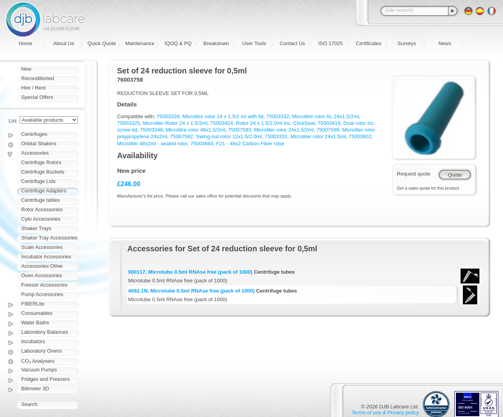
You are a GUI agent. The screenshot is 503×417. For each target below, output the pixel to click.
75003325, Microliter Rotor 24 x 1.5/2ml (162, 123)
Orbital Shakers (39, 143)
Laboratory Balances (44, 332)
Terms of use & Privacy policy (385, 412)
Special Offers (37, 97)
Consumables (37, 313)
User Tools (254, 43)
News (445, 43)
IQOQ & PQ (178, 43)
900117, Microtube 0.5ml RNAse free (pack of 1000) (190, 272)
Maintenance (139, 43)
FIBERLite (32, 304)
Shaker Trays (36, 228)
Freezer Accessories (44, 285)
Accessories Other (42, 266)
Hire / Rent (33, 88)
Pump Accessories (42, 294)
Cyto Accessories (41, 219)
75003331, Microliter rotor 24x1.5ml (304, 136)
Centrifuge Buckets (42, 172)
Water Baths (35, 323)
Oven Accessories (41, 275)
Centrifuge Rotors (41, 162)
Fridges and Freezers (45, 379)
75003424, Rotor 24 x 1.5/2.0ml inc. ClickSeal (262, 123)
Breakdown (216, 43)
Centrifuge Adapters (43, 191)
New (26, 69)
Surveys (407, 43)
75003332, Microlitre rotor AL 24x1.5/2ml (312, 116)
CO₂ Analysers (37, 361)
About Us (63, 43)
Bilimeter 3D (35, 388)
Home (26, 43)
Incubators (33, 341)
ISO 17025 (330, 43)
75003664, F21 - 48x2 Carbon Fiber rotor (238, 143)
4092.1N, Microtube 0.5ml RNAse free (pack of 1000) (191, 291)
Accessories (35, 153)
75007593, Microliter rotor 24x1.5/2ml (271, 130)
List (13, 121)
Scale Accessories (42, 247)
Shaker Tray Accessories (49, 238)
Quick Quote (102, 43)
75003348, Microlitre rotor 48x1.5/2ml (182, 130)
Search (29, 404)
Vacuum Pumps (39, 370)
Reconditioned (37, 78)
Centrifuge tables (40, 200)
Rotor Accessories (41, 209)
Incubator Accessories (46, 257)
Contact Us (292, 43)
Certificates (368, 43)
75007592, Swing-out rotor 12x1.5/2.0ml (216, 136)
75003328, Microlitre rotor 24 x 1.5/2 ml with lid (210, 116)
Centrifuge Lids (38, 181)
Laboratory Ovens (41, 351)
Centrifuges (34, 134)
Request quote (413, 174)
